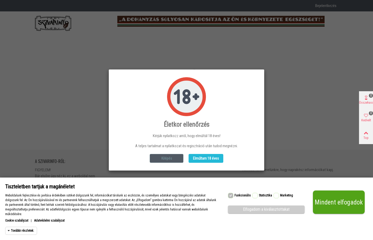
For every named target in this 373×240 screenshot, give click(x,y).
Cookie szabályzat (16, 220)
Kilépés (166, 158)
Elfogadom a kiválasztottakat (266, 209)
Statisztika (265, 195)
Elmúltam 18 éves (206, 158)
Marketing (286, 195)
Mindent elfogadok (339, 202)
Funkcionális (242, 195)
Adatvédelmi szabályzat (49, 220)
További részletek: (22, 230)
